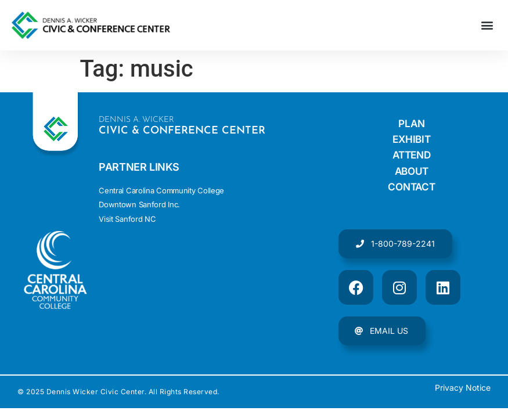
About (412, 172)
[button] (486, 25)
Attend (411, 156)
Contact (412, 188)
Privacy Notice (463, 390)
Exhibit (411, 140)
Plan (412, 123)
